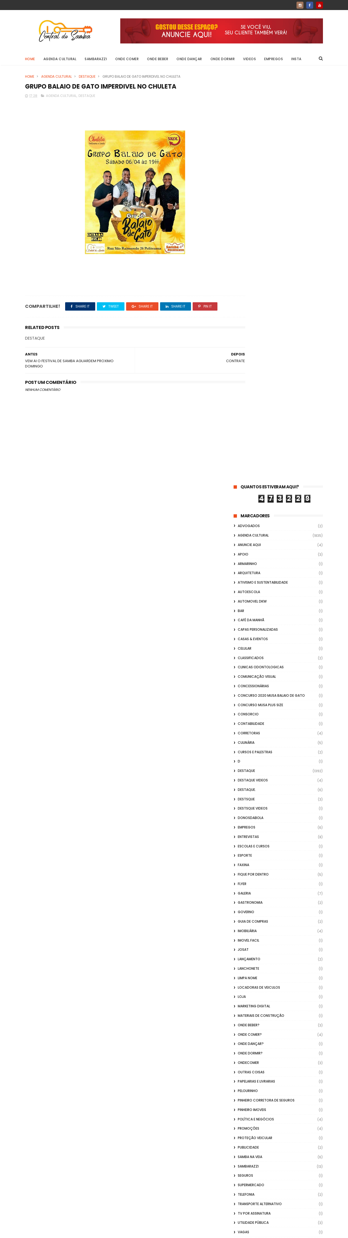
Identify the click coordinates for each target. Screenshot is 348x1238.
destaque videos (253, 371)
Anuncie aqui (249, 136)
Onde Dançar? (251, 635)
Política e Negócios (256, 710)
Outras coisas (251, 663)
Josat (243, 541)
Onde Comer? (250, 625)
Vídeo (243, 833)
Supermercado (251, 776)
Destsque (246, 390)
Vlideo (243, 870)
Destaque (87, 76)
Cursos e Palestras (255, 343)
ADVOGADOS (249, 117)
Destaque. (247, 381)
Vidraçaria (248, 861)
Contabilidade (251, 315)
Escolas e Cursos (253, 437)
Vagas (243, 823)
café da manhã (251, 211)
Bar (241, 202)
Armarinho (247, 155)
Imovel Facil (248, 531)
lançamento (249, 550)
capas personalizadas (258, 221)
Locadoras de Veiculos (259, 578)
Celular (244, 239)
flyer (242, 475)
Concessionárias (253, 277)
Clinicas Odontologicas (261, 258)
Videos (249, 59)
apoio (243, 145)
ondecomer (248, 654)
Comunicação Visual (257, 268)
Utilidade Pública (253, 814)
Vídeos (244, 851)
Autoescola (249, 183)
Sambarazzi (96, 59)
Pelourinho (248, 682)
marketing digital (254, 597)
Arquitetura (249, 164)
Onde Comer (127, 59)
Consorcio (248, 305)
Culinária (246, 334)
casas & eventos (253, 230)
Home (30, 59)
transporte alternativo (260, 795)
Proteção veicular (255, 729)
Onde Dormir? (250, 644)
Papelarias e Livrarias (256, 673)
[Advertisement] (278, 1167)
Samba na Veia (250, 748)
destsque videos (253, 400)
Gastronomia (250, 494)
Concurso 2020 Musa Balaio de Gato (271, 286)
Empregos (273, 59)
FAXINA (243, 456)
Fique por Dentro (253, 465)
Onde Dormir (222, 59)
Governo (246, 503)
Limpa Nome (247, 569)
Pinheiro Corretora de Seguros (266, 691)
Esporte (245, 447)
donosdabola (250, 409)
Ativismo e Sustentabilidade (263, 174)
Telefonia (246, 786)
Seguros (245, 767)
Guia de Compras (253, 512)
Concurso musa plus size (260, 296)
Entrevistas (248, 428)
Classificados (251, 249)
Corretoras (249, 324)
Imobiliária (247, 522)
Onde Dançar (189, 59)
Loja (242, 588)
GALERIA (244, 484)
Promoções (248, 720)
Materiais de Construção (261, 607)
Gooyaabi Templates (115, 1231)
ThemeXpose (56, 1231)
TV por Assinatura (254, 804)
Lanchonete (248, 559)
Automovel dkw (252, 192)
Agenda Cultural (60, 59)
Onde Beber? (248, 616)
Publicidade (248, 739)
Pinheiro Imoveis (252, 701)
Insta (296, 59)
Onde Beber (157, 59)
